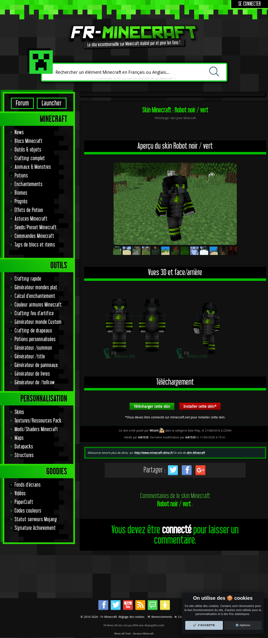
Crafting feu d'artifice (34, 313)
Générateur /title (30, 357)
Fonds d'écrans (28, 485)
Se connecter (249, 4)
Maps (19, 438)
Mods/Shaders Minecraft (36, 429)
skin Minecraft (195, 453)
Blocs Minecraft (29, 141)
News (19, 132)
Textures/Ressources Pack (38, 421)
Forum (22, 103)
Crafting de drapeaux (33, 331)
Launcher (52, 103)
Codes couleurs (28, 511)
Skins (19, 412)
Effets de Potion (29, 210)
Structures (24, 455)
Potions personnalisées (35, 339)
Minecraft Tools (122, 633)
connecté (176, 530)
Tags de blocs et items (35, 245)
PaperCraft (24, 502)
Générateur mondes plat (36, 288)
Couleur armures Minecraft (38, 305)
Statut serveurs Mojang (36, 519)
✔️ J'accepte (204, 625)
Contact (183, 617)
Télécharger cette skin (152, 406)
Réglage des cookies (131, 617)
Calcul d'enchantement (35, 296)
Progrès (21, 202)
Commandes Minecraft (34, 236)
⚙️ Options (242, 625)
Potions (21, 176)
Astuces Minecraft (31, 219)
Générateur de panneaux (36, 365)
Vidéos (20, 494)
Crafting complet (30, 158)
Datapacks (24, 447)
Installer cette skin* (199, 406)
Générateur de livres (32, 374)
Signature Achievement (35, 528)
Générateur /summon (33, 348)
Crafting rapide (28, 279)
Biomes (21, 193)
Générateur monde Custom (38, 322)
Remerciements (161, 617)
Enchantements (29, 184)
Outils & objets (28, 150)
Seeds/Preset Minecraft (36, 227)
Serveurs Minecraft (143, 633)
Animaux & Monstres (33, 167)
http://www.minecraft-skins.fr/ (153, 453)
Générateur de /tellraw (35, 383)
